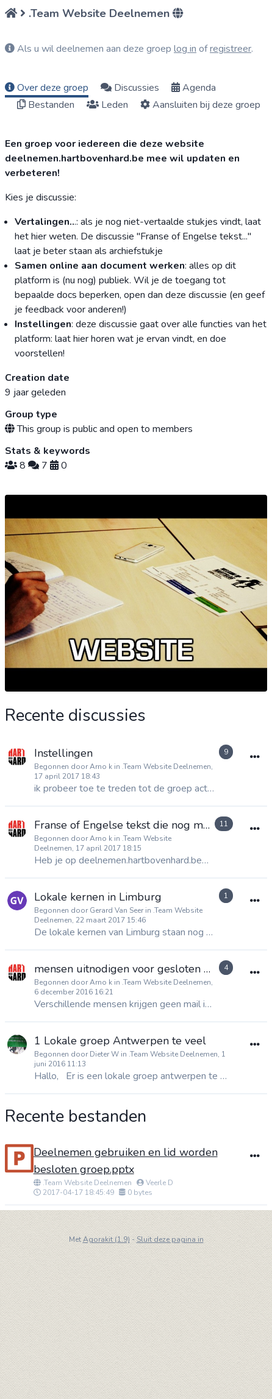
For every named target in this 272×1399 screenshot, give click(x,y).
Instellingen (63, 753)
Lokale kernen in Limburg (98, 897)
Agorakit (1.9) (106, 1239)
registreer (230, 48)
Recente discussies (75, 716)
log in (185, 48)
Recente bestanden (75, 1116)
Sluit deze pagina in (170, 1239)
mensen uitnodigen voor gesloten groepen (140, 969)
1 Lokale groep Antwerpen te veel (120, 1040)
